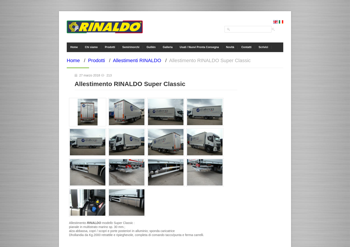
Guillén (151, 47)
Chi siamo (91, 47)
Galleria (168, 47)
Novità (230, 47)
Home (74, 47)
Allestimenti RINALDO (137, 60)
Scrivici (263, 47)
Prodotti (110, 47)
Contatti (246, 47)
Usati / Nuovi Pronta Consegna (199, 47)
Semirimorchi (131, 47)
